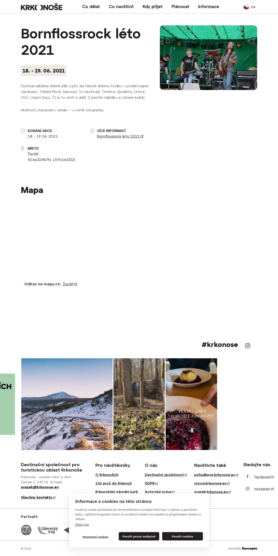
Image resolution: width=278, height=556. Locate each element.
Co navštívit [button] (121, 6)
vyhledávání (237, 6)
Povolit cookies (182, 536)
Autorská (159, 492)
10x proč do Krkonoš (113, 483)
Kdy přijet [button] (153, 6)
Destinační (166, 475)
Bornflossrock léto (120, 136)
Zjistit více (82, 525)
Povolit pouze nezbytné (139, 536)
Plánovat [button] (180, 6)
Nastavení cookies (95, 537)
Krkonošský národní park (116, 492)
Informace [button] (208, 6)
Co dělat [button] (91, 6)
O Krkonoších (107, 475)
